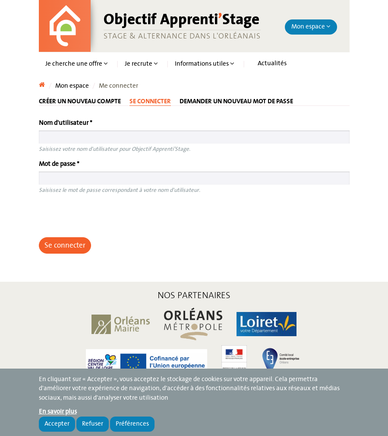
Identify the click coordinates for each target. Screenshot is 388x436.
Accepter (56, 424)
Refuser (92, 424)
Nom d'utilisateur (65, 123)
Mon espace (311, 27)
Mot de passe (59, 164)
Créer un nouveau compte (80, 100)
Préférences (132, 424)
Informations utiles (204, 64)
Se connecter (150, 101)
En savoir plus (58, 412)
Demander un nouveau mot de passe (236, 100)
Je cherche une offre (76, 64)
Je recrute (141, 64)
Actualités (272, 63)
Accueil (42, 82)
